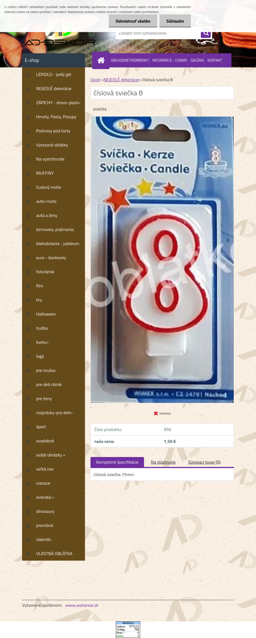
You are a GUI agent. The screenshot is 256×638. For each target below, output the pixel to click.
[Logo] (60, 33)
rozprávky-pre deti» (54, 412)
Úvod (95, 79)
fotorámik (45, 271)
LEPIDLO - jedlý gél (53, 74)
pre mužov (46, 370)
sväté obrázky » (50, 454)
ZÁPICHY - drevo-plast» (58, 102)
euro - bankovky (51, 257)
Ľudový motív (48, 187)
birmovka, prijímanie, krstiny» (55, 231)
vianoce (43, 483)
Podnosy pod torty (53, 130)
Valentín (43, 539)
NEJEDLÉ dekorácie (53, 88)
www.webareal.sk (81, 605)
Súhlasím (175, 21)
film (39, 285)
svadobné (45, 440)
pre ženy (44, 398)
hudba (42, 328)
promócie (45, 525)
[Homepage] (102, 60)
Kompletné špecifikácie (117, 462)
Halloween (46, 314)
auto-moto (46, 201)
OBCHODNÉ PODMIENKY (130, 60)
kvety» (42, 342)
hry (39, 299)
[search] (206, 33)
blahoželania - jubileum (57, 243)
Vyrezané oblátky (52, 144)
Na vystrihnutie (50, 159)
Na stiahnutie (163, 462)
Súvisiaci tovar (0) (204, 462)
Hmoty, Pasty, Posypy (56, 116)
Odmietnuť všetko (133, 21)
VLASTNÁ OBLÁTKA (54, 553)
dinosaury (45, 511)
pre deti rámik (49, 384)
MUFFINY (45, 173)
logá (40, 356)
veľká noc (45, 469)
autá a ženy (46, 215)
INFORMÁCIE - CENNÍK (169, 60)
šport (41, 426)
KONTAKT (214, 60)
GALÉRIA (197, 60)
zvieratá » (45, 497)
